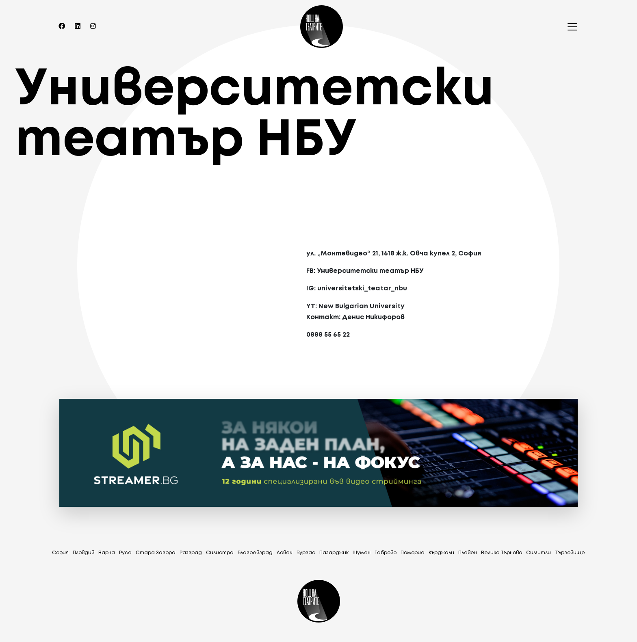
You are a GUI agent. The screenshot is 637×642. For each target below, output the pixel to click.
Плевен (467, 553)
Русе (125, 553)
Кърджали (441, 553)
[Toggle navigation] (569, 27)
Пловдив (83, 553)
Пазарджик (334, 553)
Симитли (538, 553)
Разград (191, 553)
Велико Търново (501, 553)
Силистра (220, 553)
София (60, 553)
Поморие (413, 553)
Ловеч (284, 553)
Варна (106, 553)
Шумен (361, 553)
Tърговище (570, 553)
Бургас (306, 553)
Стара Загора (156, 553)
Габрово (385, 553)
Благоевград (255, 553)
